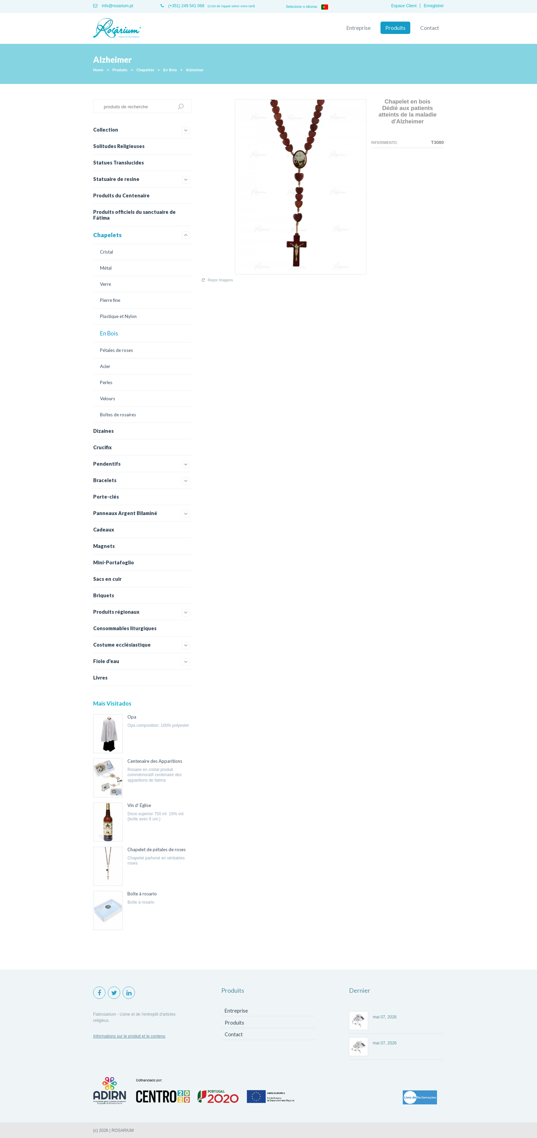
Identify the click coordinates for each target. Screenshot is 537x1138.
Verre (105, 284)
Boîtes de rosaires (118, 414)
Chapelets (145, 70)
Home (98, 70)
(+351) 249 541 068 (182, 5)
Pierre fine (110, 300)
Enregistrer (434, 5)
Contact (429, 28)
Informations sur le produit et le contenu (129, 1036)
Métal (106, 268)
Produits (395, 28)
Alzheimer (195, 70)
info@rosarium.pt (113, 5)
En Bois (170, 70)
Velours (107, 398)
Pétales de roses (116, 350)
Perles (106, 382)
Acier (105, 366)
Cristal (106, 252)
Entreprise (358, 28)
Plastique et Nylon (118, 316)
